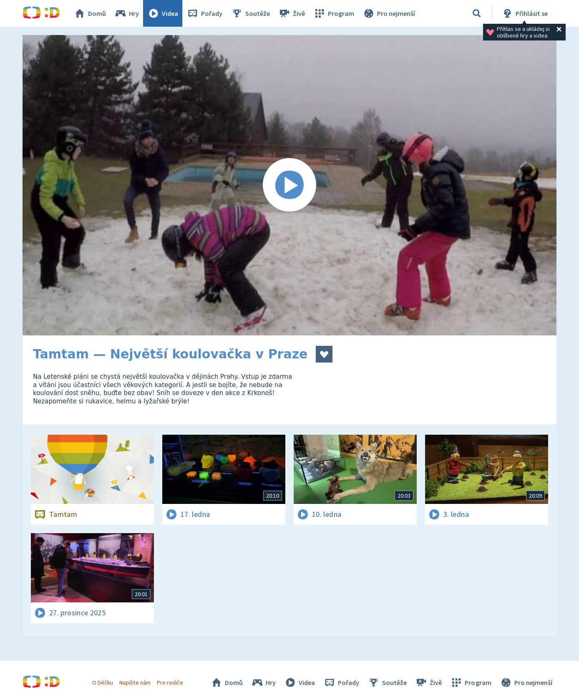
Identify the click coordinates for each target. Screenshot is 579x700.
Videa (162, 13)
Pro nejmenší (389, 13)
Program (333, 13)
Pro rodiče (170, 682)
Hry (126, 13)
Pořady (204, 13)
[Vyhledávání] (477, 13)
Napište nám (134, 682)
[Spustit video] (289, 185)
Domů (89, 13)
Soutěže (250, 13)
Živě (291, 13)
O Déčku (102, 682)
